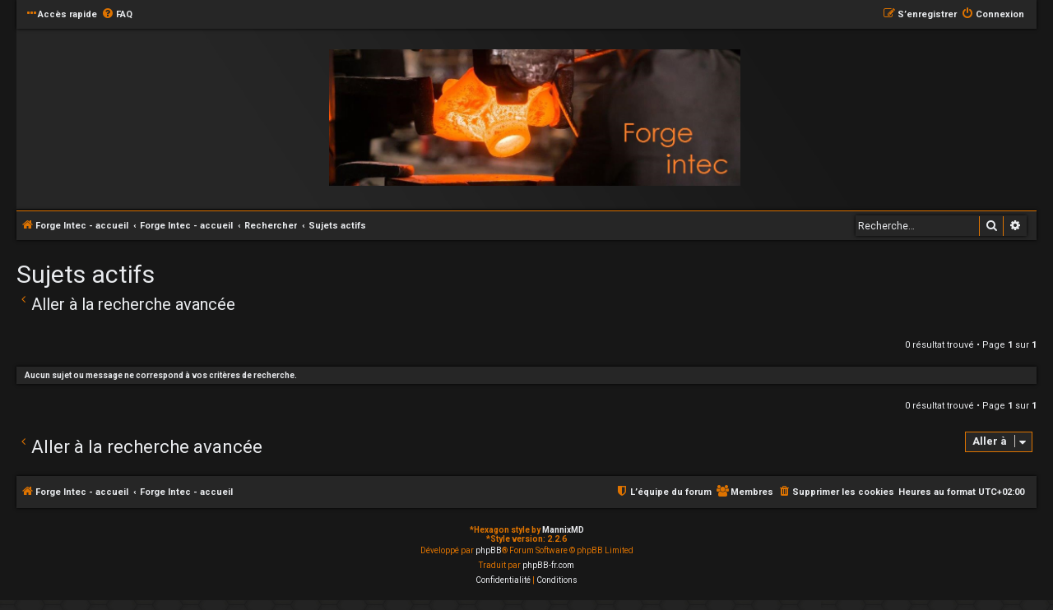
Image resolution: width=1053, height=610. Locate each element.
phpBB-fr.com (548, 565)
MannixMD (563, 529)
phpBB (488, 550)
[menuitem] (116, 15)
